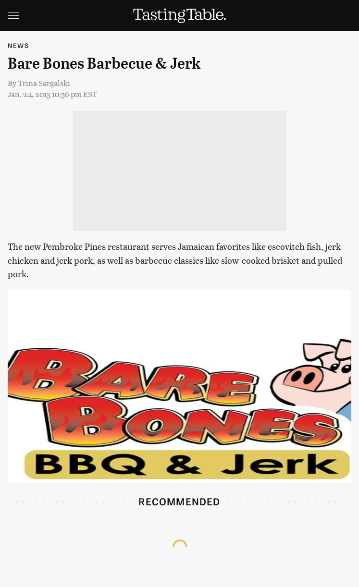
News (18, 45)
